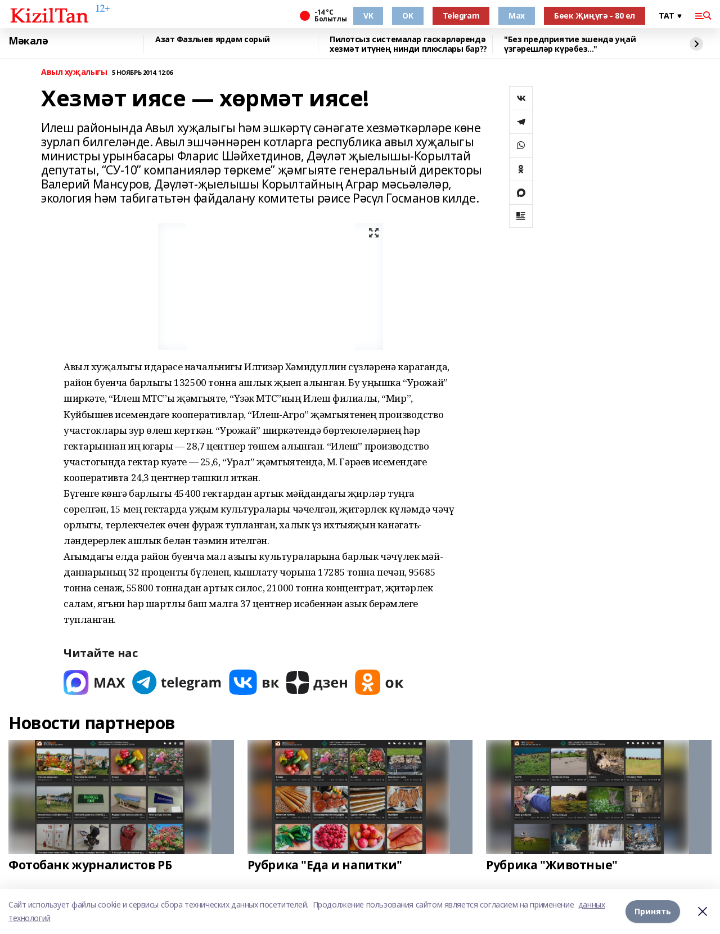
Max (516, 15)
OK (407, 15)
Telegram (461, 15)
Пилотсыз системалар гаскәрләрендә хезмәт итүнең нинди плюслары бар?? (408, 44)
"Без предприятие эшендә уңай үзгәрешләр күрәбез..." (570, 44)
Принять (652, 911)
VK (368, 15)
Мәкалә (28, 41)
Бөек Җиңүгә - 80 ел (594, 15)
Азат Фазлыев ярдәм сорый (212, 39)
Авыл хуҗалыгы (74, 72)
